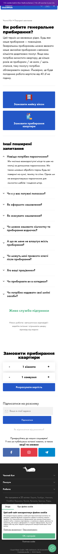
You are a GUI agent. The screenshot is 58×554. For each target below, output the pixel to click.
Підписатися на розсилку (21, 413)
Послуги (7, 497)
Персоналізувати (30, 529)
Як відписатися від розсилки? (29, 442)
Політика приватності (13, 529)
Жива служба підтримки (29, 317)
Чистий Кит (8, 20)
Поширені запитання (25, 20)
